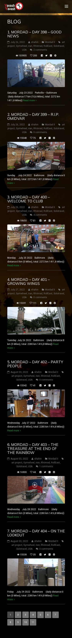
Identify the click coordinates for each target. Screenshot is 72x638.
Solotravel (59, 46)
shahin (34, 42)
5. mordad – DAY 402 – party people (35, 364)
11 (33, 622)
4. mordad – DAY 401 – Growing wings (28, 281)
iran (30, 46)
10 (25, 622)
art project (17, 376)
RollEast (48, 46)
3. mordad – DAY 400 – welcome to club (28, 199)
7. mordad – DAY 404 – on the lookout (36, 533)
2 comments (40, 50)
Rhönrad (37, 46)
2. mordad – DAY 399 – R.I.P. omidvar (33, 116)
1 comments (46, 466)
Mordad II (50, 42)
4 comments (40, 215)
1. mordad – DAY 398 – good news (34, 34)
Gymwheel (21, 46)
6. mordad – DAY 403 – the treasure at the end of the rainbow (32, 448)
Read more (29, 100)
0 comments (40, 132)
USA (24, 50)
